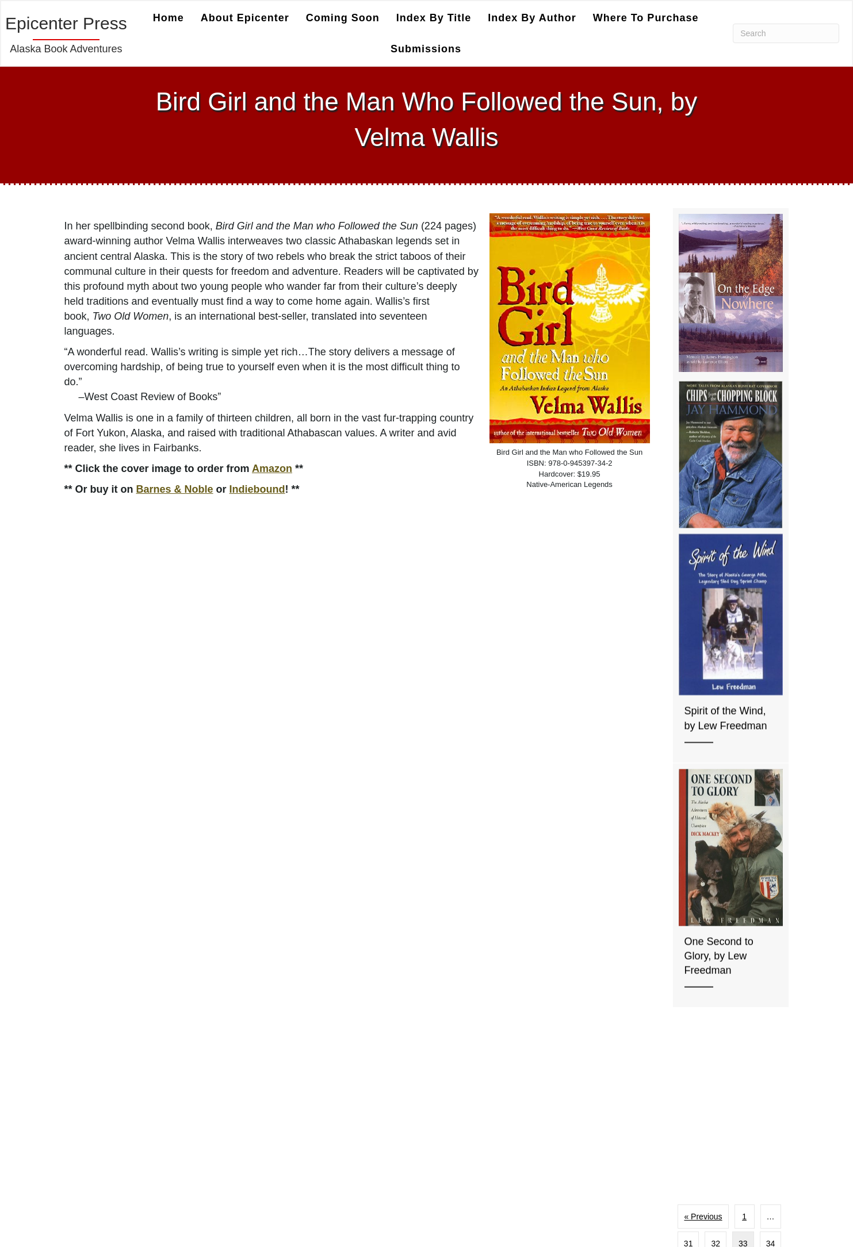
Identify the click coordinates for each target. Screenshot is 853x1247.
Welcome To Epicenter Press (551, 1209)
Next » (729, 983)
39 (756, 956)
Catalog (507, 1103)
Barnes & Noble (174, 489)
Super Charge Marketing (312, 1149)
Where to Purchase (646, 18)
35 (702, 956)
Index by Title (434, 18)
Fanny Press (281, 1100)
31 (688, 929)
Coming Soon (343, 18)
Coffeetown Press (280, 1080)
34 (770, 929)
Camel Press (281, 1061)
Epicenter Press (524, 1196)
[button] (260, 1190)
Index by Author (532, 18)
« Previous (703, 902)
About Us (511, 1090)
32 (715, 929)
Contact (507, 1143)
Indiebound (257, 489)
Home (168, 18)
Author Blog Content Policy (547, 1076)
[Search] (786, 33)
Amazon (272, 468)
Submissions (426, 49)
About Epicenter (245, 18)
